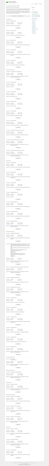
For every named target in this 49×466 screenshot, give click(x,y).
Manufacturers (36, 3)
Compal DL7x (33, 23)
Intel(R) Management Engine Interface (15, 277)
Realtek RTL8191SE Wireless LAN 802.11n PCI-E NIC (17, 130)
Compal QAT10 (34, 27)
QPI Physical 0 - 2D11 (13, 252)
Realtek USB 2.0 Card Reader (14, 439)
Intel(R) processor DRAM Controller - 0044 (16, 250)
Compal (9, 5)
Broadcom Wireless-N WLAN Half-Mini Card (16, 71)
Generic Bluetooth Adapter (14, 384)
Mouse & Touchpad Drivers (11, 370)
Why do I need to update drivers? (36, 15)
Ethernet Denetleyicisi (13, 82)
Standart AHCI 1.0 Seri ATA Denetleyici (15, 396)
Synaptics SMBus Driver (14, 297)
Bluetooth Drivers (9, 382)
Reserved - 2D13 (13, 256)
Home (32, 3)
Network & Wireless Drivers (11, 69)
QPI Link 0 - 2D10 (13, 251)
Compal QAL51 (34, 20)
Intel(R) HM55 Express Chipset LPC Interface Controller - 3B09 (18, 249)
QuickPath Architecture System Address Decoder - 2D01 (18, 254)
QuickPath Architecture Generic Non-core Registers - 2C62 (18, 253)
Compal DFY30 (34, 26)
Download (18, 37)
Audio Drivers (9, 160)
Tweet (33, 9)
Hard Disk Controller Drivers (11, 394)
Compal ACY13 (34, 30)
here (15, 13)
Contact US (40, 3)
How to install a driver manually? (36, 16)
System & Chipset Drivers (10, 231)
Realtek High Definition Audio (14, 192)
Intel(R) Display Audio (13, 162)
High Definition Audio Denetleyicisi (15, 233)
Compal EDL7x (34, 31)
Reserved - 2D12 (13, 255)
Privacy (22, 463)
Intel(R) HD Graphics (13, 30)
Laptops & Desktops (13, 5)
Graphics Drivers (9, 19)
